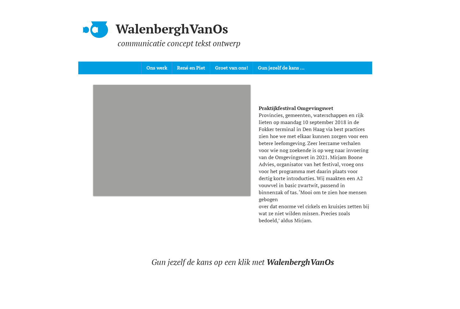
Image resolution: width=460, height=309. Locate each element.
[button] (171, 140)
